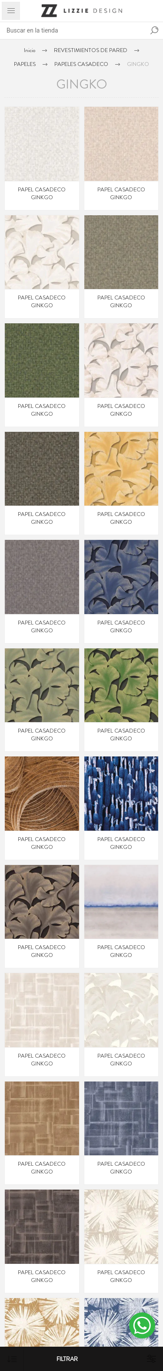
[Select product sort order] (12, 1359)
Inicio (29, 50)
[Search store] (73, 30)
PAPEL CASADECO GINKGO (42, 193)
